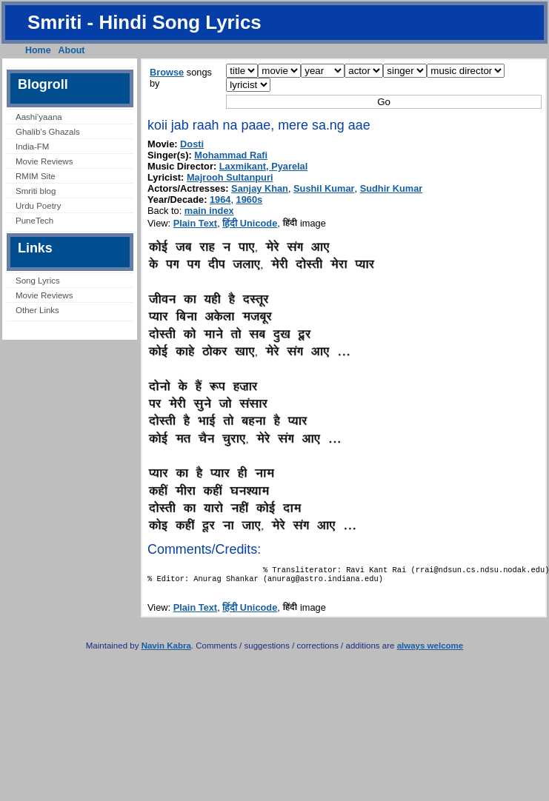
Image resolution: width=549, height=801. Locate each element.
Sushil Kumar (324, 188)
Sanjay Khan (259, 188)
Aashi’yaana (39, 117)
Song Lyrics (38, 280)
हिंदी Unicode (249, 223)
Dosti (192, 144)
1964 (220, 199)
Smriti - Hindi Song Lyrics (144, 22)
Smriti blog (36, 191)
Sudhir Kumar (391, 188)
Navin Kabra (166, 650)
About (72, 50)
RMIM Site (36, 176)
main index (209, 210)
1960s (249, 199)
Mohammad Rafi (230, 155)
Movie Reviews (44, 161)
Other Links (37, 310)
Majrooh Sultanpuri (230, 177)
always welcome (430, 650)
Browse (167, 72)
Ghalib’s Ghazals (48, 131)
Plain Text (195, 223)
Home (38, 50)
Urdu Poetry (38, 205)
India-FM (32, 146)
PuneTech (34, 220)
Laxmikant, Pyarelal (263, 166)
